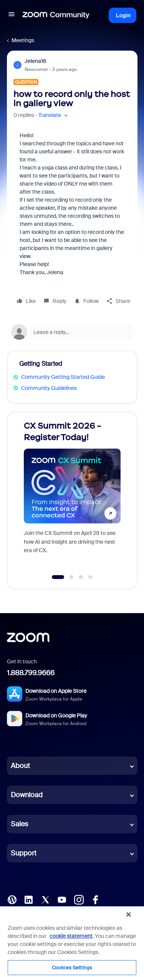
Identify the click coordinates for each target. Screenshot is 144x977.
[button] (11, 15)
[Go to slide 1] (57, 577)
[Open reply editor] (72, 332)
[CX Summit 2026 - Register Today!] (72, 493)
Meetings (23, 40)
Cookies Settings (72, 967)
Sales (19, 824)
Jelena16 (35, 61)
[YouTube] (62, 899)
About (20, 765)
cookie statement (71, 936)
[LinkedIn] (28, 899)
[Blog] (12, 899)
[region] (72, 941)
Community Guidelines (49, 388)
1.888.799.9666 (31, 673)
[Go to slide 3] (81, 577)
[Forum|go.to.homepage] (56, 15)
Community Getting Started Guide (63, 376)
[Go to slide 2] (71, 577)
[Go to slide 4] (90, 577)
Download (27, 794)
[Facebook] (95, 899)
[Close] (128, 914)
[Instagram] (79, 899)
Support (23, 853)
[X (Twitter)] (45, 899)
